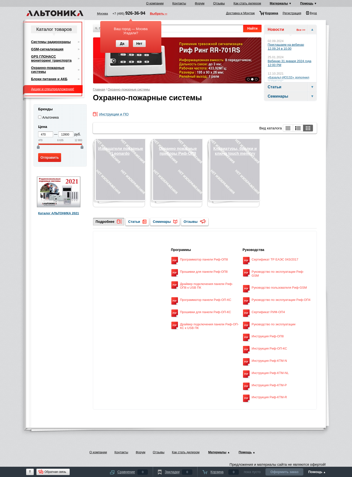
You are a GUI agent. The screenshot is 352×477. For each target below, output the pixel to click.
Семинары (162, 222)
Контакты (179, 3)
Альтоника (50, 117)
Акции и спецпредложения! (52, 89)
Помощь (306, 3)
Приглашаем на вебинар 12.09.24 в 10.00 (286, 46)
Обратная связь (55, 472)
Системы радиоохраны (51, 42)
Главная (99, 89)
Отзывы (219, 3)
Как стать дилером (247, 3)
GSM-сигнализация (47, 49)
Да (122, 43)
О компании (155, 3)
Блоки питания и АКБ (49, 79)
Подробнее (105, 222)
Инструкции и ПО (114, 114)
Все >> (301, 29)
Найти (252, 28)
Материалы (279, 3)
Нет (139, 43)
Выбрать (157, 14)
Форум (200, 3)
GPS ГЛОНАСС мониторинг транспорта (51, 58)
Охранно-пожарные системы (129, 89)
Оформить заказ (284, 472)
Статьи (134, 222)
